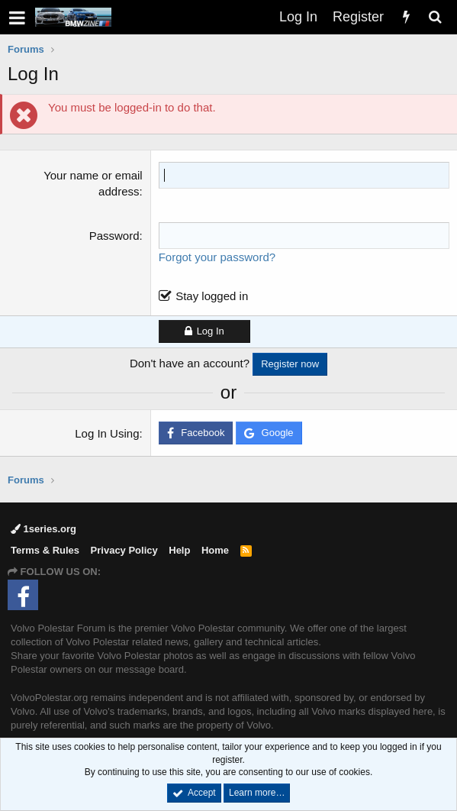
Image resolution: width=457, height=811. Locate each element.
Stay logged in (211, 295)
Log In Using (107, 433)
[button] (17, 17)
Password (114, 235)
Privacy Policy (124, 550)
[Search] (434, 17)
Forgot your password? (217, 256)
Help (179, 550)
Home (215, 550)
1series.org (43, 529)
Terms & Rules (45, 550)
